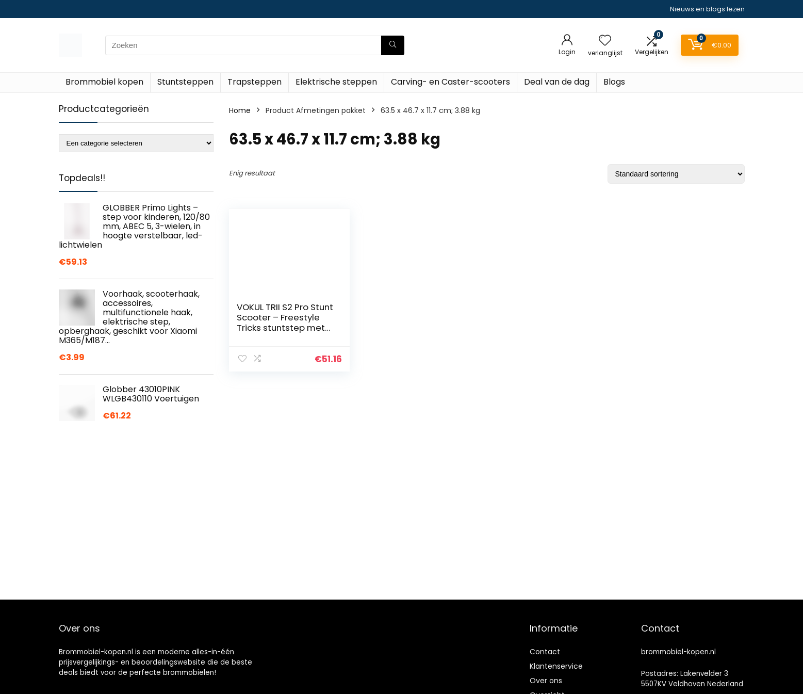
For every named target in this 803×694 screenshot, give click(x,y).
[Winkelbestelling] (676, 174)
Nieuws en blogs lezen (707, 9)
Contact (545, 652)
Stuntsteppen (185, 82)
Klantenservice (556, 666)
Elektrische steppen (336, 82)
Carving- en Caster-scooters (450, 82)
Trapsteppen (254, 82)
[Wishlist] (605, 41)
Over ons (546, 680)
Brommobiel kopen (104, 82)
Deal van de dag (556, 82)
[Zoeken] (392, 45)
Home (240, 110)
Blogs (614, 82)
